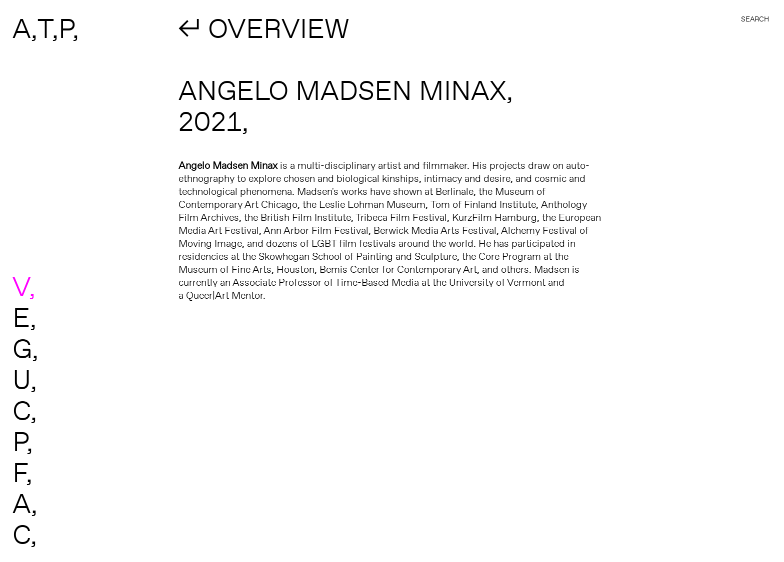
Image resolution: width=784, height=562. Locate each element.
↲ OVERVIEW (264, 27)
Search (755, 18)
